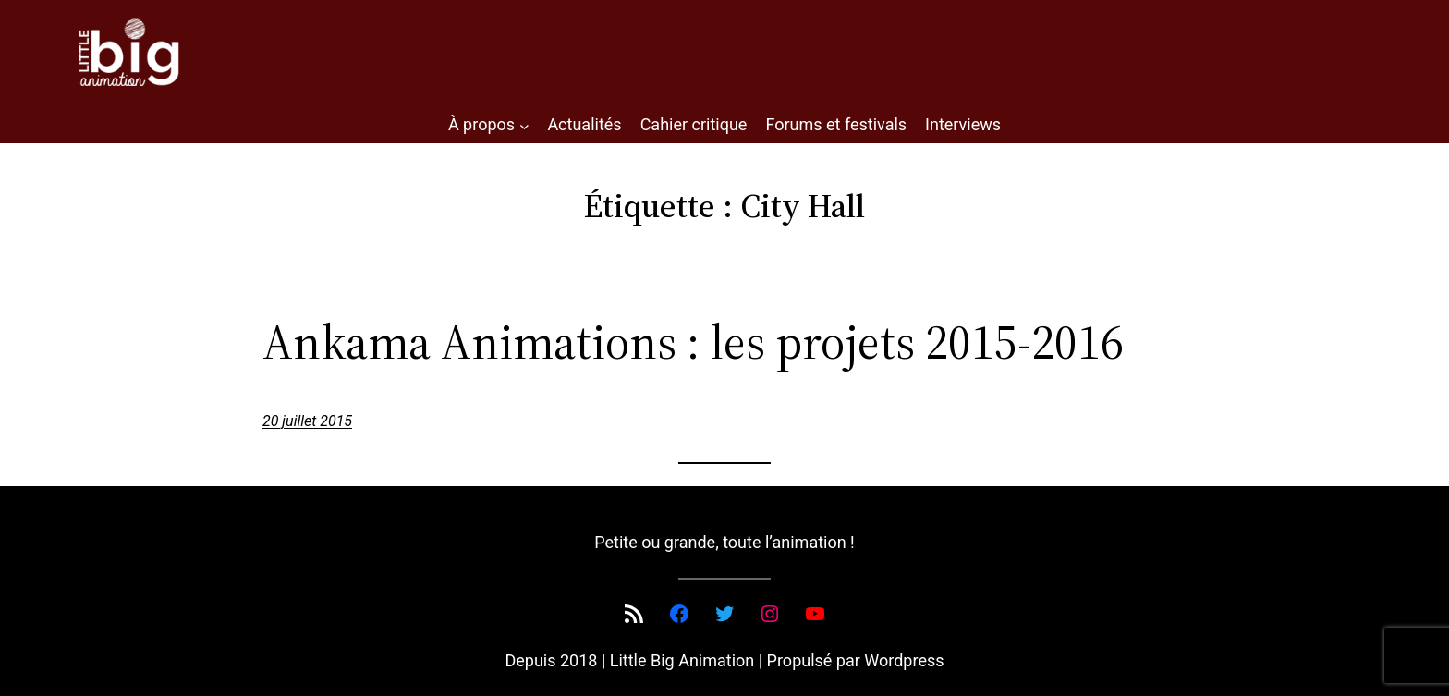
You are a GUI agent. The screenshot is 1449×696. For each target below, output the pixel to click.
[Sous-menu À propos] (524, 125)
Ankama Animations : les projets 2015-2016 (693, 342)
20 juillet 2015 (307, 421)
